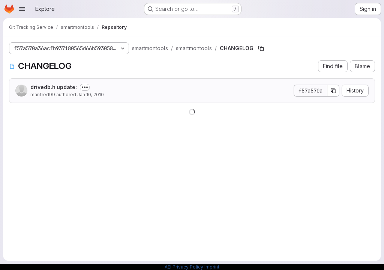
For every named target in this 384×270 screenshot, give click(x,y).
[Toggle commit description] (85, 87)
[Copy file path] (261, 48)
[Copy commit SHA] (333, 91)
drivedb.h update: (53, 87)
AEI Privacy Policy (184, 267)
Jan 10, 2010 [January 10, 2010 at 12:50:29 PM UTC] (90, 94)
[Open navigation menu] (22, 9)
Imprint (211, 267)
